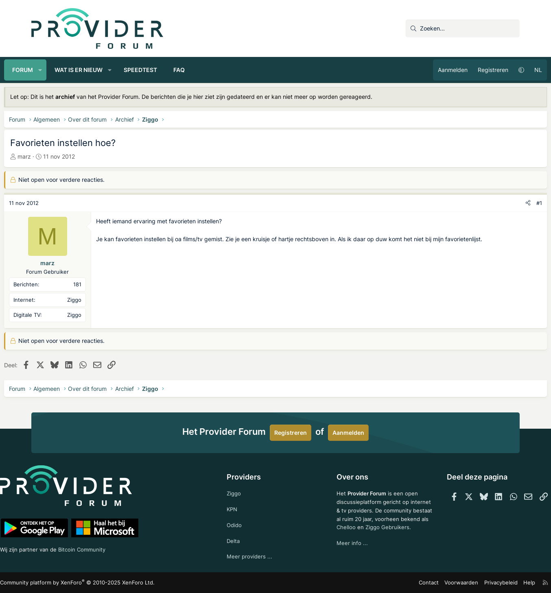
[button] (67, 70)
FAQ (206, 69)
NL (511, 69)
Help (497, 583)
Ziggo (241, 490)
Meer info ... (345, 552)
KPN (239, 506)
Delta (240, 539)
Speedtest (167, 69)
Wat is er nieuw (106, 69)
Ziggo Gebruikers (382, 535)
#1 (512, 203)
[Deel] (500, 203)
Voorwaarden (434, 583)
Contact (404, 583)
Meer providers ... (256, 555)
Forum (49, 69)
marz (51, 156)
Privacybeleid (470, 583)
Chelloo (340, 535)
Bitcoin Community (119, 547)
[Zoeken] (463, 28)
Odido (241, 523)
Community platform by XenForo (102, 583)
